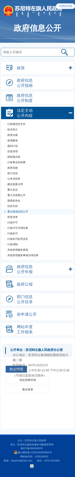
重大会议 (12, 189)
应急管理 (12, 151)
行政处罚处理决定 (17, 238)
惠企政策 (27, 389)
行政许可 (12, 222)
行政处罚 (12, 233)
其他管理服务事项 (17, 249)
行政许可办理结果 (17, 227)
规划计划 (12, 145)
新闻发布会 (13, 200)
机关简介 (12, 129)
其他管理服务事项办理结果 (22, 255)
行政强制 (12, 244)
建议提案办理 (15, 184)
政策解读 (12, 140)
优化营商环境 (27, 380)
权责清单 (12, 217)
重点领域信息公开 (17, 211)
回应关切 (12, 206)
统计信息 (12, 173)
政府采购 (12, 167)
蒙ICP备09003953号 (32, 448)
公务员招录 (13, 178)
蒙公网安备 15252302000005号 (33, 452)
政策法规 (12, 134)
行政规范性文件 (16, 124)
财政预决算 (13, 156)
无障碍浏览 (65, 6)
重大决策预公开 (16, 195)
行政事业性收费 (16, 162)
